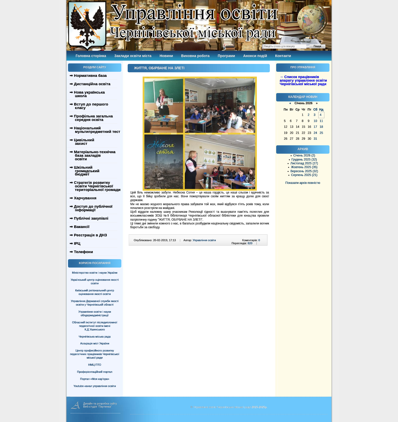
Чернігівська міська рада (95, 336)
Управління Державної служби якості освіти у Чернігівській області (95, 303)
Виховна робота (195, 56)
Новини (166, 56)
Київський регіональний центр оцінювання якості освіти (94, 292)
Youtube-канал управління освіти (95, 386)
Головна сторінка (91, 56)
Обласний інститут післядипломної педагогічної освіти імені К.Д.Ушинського (94, 326)
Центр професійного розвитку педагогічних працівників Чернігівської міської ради (94, 354)
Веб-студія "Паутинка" (97, 406)
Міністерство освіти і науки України (94, 272)
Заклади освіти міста (132, 56)
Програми (226, 56)
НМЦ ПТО (94, 364)
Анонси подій (255, 56)
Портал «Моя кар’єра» (94, 378)
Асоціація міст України (94, 343)
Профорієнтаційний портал (94, 371)
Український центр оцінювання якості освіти (95, 281)
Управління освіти (204, 240)
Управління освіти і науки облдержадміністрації (94, 313)
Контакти (283, 56)
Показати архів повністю (303, 183)
